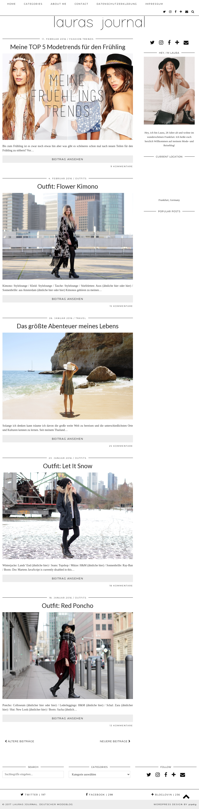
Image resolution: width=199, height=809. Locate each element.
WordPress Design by (175, 804)
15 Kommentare (121, 306)
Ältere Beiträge (19, 741)
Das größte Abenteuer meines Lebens (68, 326)
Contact (81, 3)
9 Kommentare (122, 166)
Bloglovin (165, 794)
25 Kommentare (121, 446)
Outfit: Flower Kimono (67, 186)
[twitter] (164, 12)
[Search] (192, 12)
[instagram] (170, 12)
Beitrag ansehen (67, 159)
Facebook (99, 794)
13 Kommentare (121, 725)
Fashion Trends (81, 39)
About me (58, 3)
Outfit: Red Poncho (67, 605)
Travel (81, 318)
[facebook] (176, 12)
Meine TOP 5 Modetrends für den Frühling (67, 46)
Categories (33, 3)
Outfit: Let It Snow (67, 465)
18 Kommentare (121, 585)
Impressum (154, 3)
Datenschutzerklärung (117, 3)
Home (11, 3)
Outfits (81, 178)
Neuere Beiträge (115, 741)
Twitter (33, 794)
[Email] (187, 12)
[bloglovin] (181, 12)
